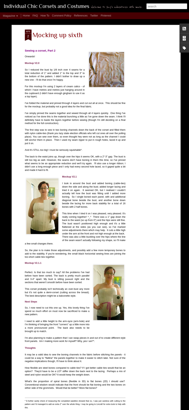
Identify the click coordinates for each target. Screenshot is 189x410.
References (81, 15)
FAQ (35, 15)
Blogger (142, 408)
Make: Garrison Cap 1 (30, 362)
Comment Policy (61, 15)
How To (44, 15)
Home (26, 15)
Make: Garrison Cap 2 (73, 319)
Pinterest (106, 15)
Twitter (94, 15)
